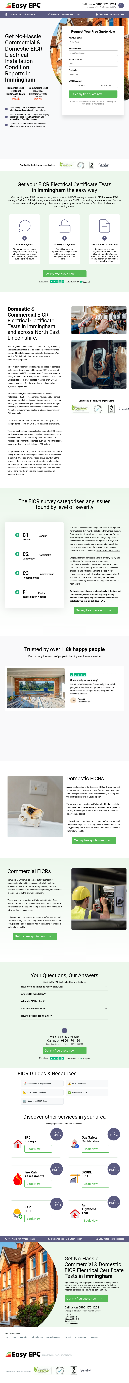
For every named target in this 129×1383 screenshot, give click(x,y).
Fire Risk (67, 1337)
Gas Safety (24, 1337)
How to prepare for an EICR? (36, 1016)
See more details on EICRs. (108, 550)
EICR (14, 1337)
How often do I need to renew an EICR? (42, 986)
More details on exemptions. (47, 424)
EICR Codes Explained (34, 1092)
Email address (75, 48)
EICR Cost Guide (77, 1083)
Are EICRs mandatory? (33, 994)
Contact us (74, 1323)
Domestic (81, 85)
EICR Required (75, 81)
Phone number (75, 59)
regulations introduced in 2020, (26, 367)
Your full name (75, 38)
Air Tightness (37, 1337)
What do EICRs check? (33, 1001)
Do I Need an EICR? (78, 1092)
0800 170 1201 (106, 4)
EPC (6, 1337)
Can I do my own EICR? (33, 1008)
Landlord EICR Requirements (37, 1083)
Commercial (105, 85)
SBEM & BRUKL (81, 1337)
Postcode (73, 70)
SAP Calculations (53, 1337)
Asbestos (94, 1337)
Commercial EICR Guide (35, 1101)
